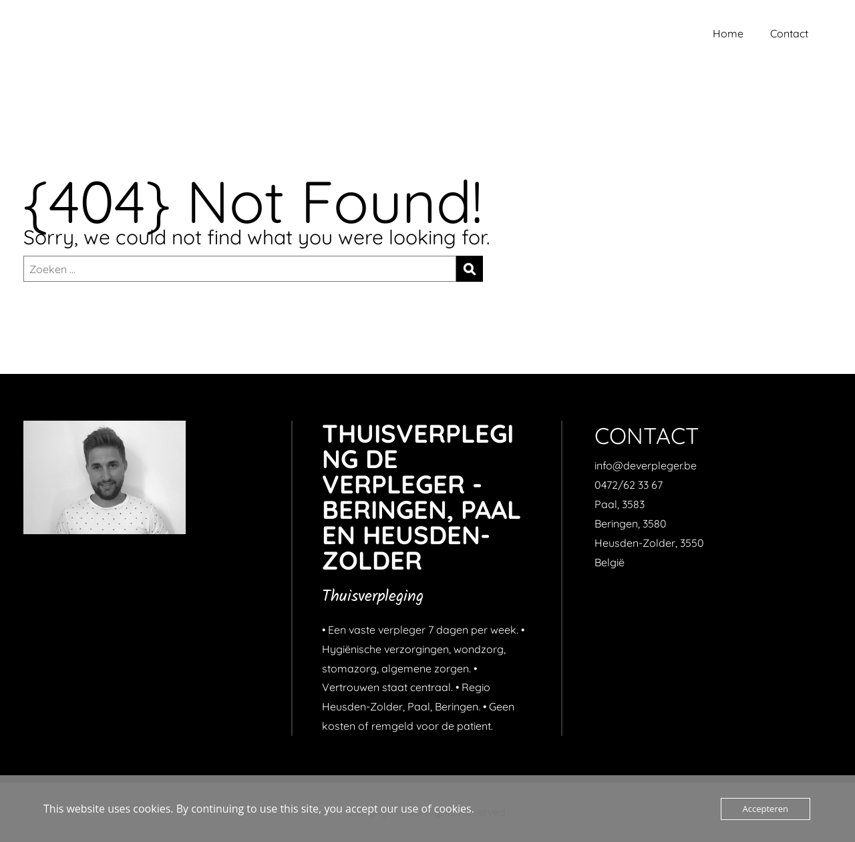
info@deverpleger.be (645, 465)
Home (728, 33)
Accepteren (765, 809)
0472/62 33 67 (628, 484)
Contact (789, 33)
